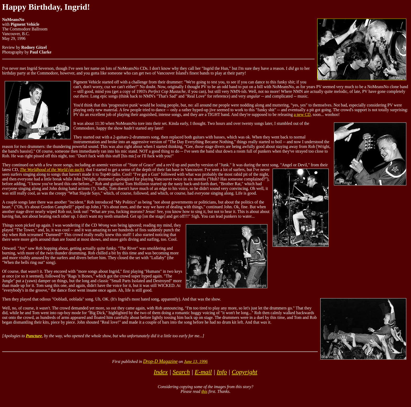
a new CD (302, 114)
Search (181, 371)
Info (222, 371)
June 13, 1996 (196, 361)
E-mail (203, 371)
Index (161, 371)
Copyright (244, 371)
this (204, 391)
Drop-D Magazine (160, 361)
